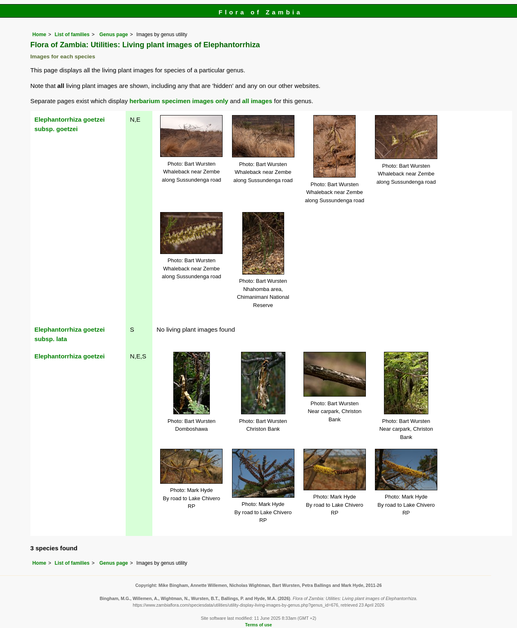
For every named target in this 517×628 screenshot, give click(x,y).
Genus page (113, 34)
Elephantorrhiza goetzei (69, 356)
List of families (72, 34)
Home (39, 34)
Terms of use (258, 624)
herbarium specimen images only (178, 100)
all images (257, 100)
